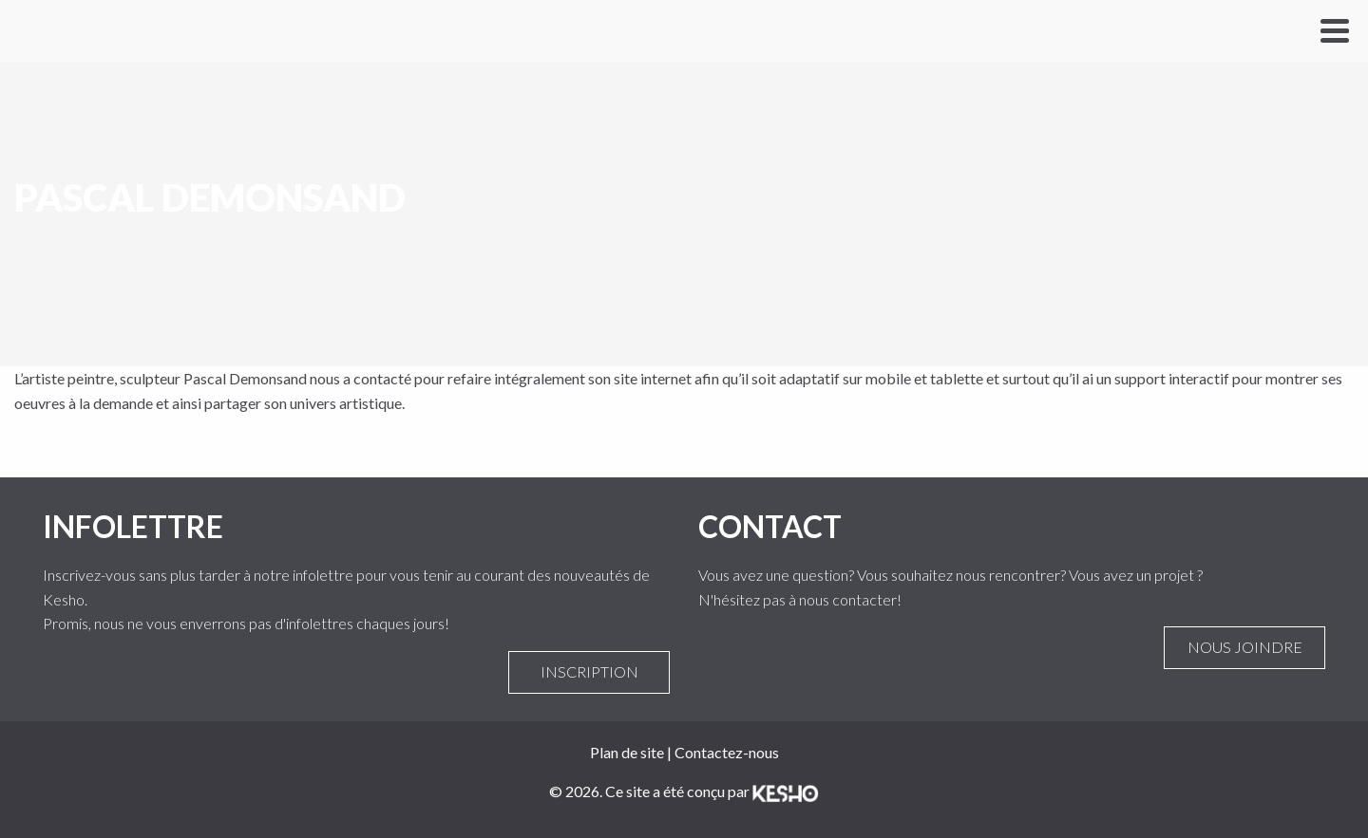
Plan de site (627, 752)
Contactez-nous (726, 752)
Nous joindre (1244, 647)
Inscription (589, 672)
